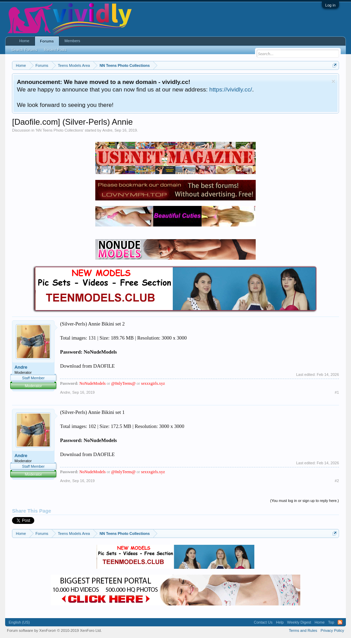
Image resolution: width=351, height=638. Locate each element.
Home (24, 41)
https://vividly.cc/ (230, 89)
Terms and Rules (303, 630)
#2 (337, 481)
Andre (107, 130)
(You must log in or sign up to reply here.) (304, 501)
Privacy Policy (332, 630)
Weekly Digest (299, 622)
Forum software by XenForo (54, 630)
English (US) (19, 622)
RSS (340, 622)
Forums (47, 41)
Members (72, 41)
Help (280, 622)
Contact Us (263, 622)
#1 (337, 392)
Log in (330, 5)
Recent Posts (55, 50)
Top (331, 622)
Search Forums (24, 50)
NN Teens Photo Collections (59, 130)
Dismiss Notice (333, 81)
